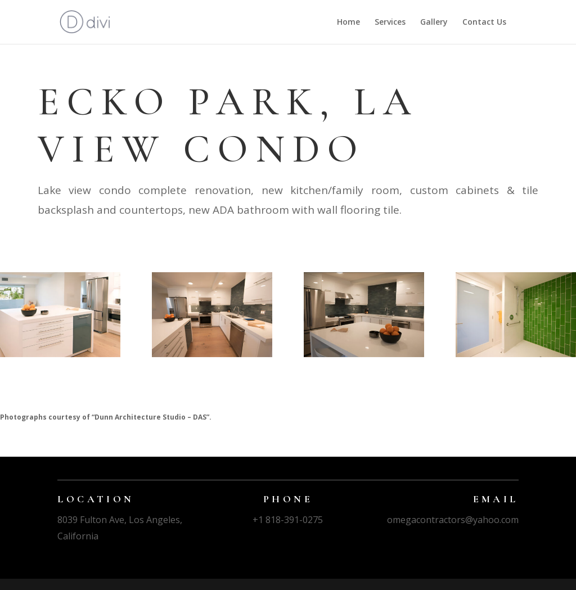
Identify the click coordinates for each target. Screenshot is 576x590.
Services (390, 22)
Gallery (434, 22)
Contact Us (484, 22)
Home (348, 22)
